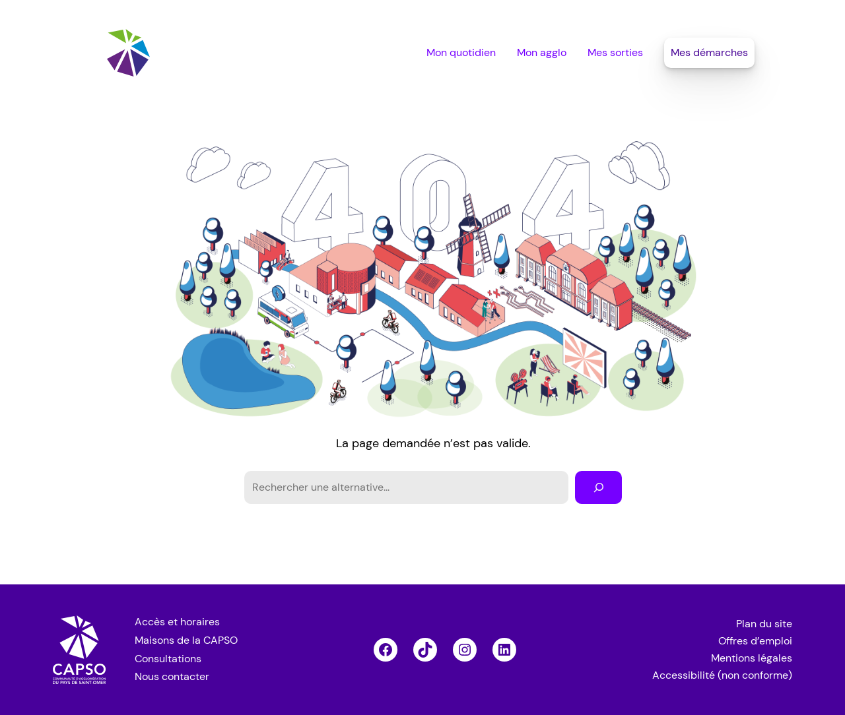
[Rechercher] (598, 487)
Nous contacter (172, 676)
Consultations (168, 659)
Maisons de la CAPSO (186, 640)
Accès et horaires (177, 622)
